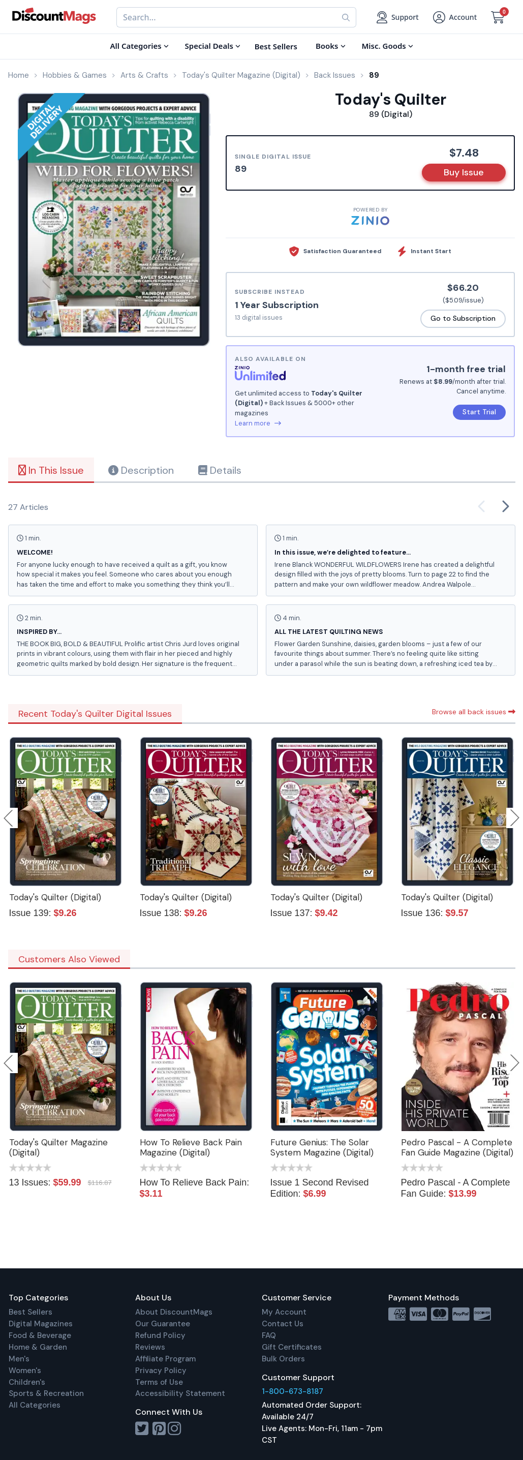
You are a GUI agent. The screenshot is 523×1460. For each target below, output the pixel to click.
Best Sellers (30, 1312)
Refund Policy (160, 1335)
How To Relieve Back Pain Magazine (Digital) (191, 1147)
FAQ (269, 1335)
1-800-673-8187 (292, 1391)
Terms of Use (159, 1382)
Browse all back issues (473, 711)
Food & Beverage (40, 1335)
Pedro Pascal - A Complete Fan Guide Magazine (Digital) (457, 1147)
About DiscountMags (173, 1312)
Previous (9, 818)
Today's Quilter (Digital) (55, 897)
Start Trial (479, 411)
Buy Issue (464, 172)
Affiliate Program (165, 1359)
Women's (25, 1370)
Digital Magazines (41, 1324)
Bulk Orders (283, 1359)
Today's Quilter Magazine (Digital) (58, 1147)
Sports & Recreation (46, 1393)
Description (141, 470)
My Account (284, 1312)
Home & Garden (38, 1347)
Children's (27, 1382)
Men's (19, 1359)
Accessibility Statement (180, 1393)
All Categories (34, 1405)
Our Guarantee (162, 1324)
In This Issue (51, 470)
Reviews (150, 1347)
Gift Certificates (292, 1347)
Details (219, 470)
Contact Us (282, 1324)
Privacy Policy (161, 1370)
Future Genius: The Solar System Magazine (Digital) (322, 1147)
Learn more (258, 423)
